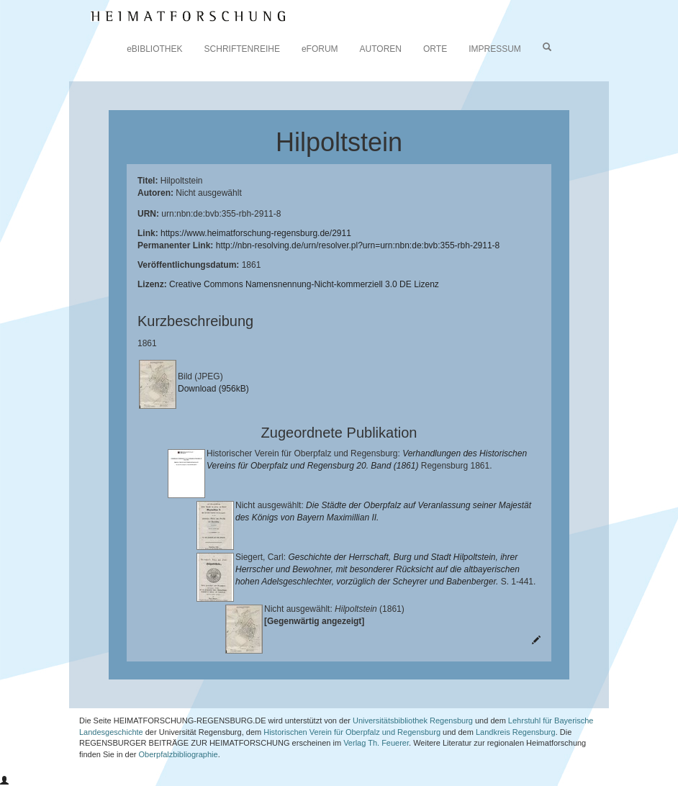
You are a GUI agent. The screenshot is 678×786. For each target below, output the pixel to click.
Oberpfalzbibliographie (178, 754)
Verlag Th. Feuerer (376, 742)
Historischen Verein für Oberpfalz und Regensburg (351, 732)
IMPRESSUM (495, 49)
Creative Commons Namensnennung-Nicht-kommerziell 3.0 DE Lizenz (304, 284)
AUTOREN (381, 49)
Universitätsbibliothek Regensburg (413, 720)
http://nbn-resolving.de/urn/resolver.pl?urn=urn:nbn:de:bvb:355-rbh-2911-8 (358, 245)
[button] (4, 781)
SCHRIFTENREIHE (242, 49)
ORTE (435, 49)
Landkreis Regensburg (516, 732)
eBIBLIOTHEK (154, 49)
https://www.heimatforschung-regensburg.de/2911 (256, 233)
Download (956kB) (213, 389)
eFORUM (320, 49)
